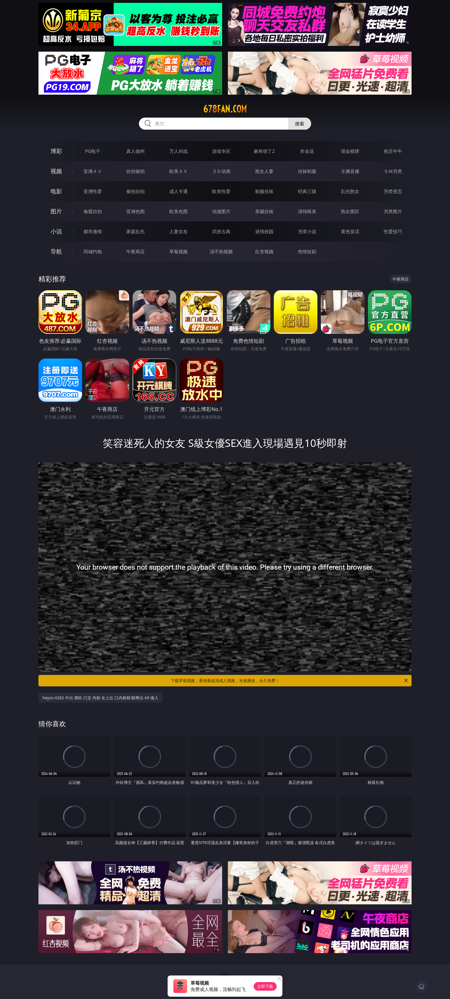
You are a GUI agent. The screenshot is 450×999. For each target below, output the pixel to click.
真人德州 (135, 151)
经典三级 (307, 191)
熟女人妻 (264, 171)
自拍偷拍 (135, 171)
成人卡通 (178, 191)
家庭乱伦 (135, 231)
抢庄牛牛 (393, 151)
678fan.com (225, 109)
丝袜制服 (307, 171)
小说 (56, 231)
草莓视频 (178, 251)
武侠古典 (221, 231)
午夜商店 (135, 251)
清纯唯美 (307, 211)
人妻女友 (178, 231)
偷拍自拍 (135, 191)
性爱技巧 (393, 231)
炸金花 (307, 151)
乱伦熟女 (350, 191)
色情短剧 (307, 251)
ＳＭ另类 (393, 171)
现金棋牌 (350, 151)
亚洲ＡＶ (93, 171)
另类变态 (393, 191)
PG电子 (92, 151)
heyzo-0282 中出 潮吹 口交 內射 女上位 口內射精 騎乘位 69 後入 (100, 697)
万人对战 (178, 151)
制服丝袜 (264, 191)
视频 (56, 171)
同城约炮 (93, 251)
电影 (56, 191)
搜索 (299, 123)
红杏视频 (264, 251)
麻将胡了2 (264, 151)
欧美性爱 (221, 191)
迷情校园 (264, 231)
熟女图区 (350, 211)
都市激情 (93, 231)
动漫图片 (221, 211)
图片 (56, 211)
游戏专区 (221, 151)
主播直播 (350, 171)
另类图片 (393, 211)
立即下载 (265, 986)
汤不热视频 (221, 251)
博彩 (56, 151)
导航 (56, 251)
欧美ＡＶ (178, 171)
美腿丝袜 (264, 211)
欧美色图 (178, 211)
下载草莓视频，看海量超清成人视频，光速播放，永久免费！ (290, 680)
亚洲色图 (135, 211)
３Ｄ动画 (221, 171)
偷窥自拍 (93, 211)
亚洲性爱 (93, 191)
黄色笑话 (350, 231)
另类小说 (307, 231)
